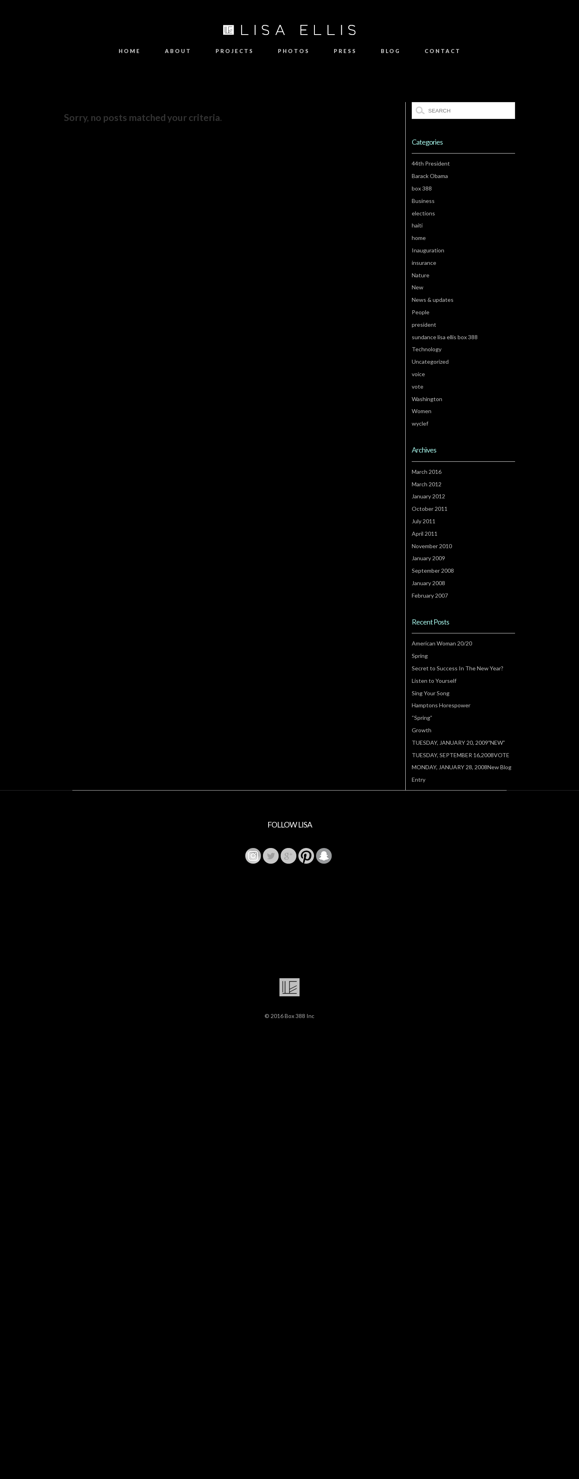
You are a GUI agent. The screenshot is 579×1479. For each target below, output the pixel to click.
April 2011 (424, 533)
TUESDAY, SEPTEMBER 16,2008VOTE (460, 755)
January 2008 (428, 583)
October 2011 (430, 508)
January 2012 (428, 496)
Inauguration (428, 250)
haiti (417, 225)
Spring (420, 655)
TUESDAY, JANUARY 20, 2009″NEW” (458, 742)
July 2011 (423, 521)
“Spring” (422, 717)
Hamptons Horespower (441, 705)
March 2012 (426, 484)
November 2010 (432, 546)
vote (417, 386)
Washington (427, 398)
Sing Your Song (431, 693)
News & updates (433, 299)
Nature (420, 275)
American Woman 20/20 (442, 643)
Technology (426, 349)
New (417, 287)
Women (421, 411)
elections (423, 213)
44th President (431, 163)
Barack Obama (430, 175)
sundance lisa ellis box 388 (445, 337)
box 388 (422, 188)
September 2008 (433, 570)
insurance (424, 262)
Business (423, 200)
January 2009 (428, 558)
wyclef (420, 423)
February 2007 (430, 595)
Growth (421, 730)
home (419, 237)
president (424, 324)
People (420, 312)
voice (418, 374)
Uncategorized (430, 361)
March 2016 (426, 471)
